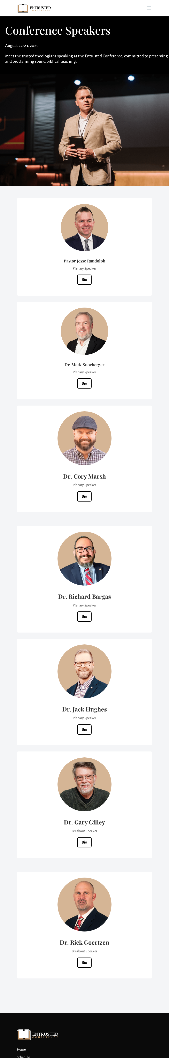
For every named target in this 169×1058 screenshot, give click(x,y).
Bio (84, 280)
